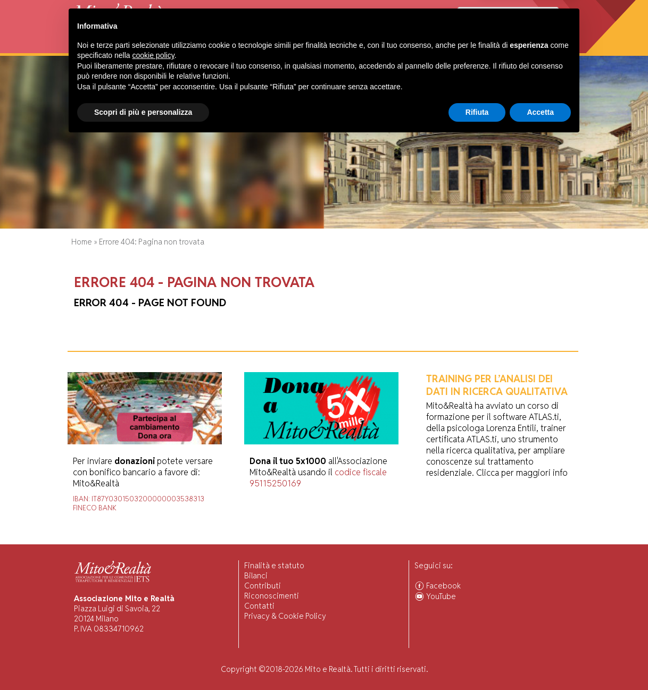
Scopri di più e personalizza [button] (143, 661)
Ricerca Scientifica (242, 48)
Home (80, 48)
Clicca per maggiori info (522, 472)
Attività (151, 48)
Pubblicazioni (309, 48)
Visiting (186, 48)
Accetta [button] (540, 661)
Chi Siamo (113, 48)
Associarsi (537, 48)
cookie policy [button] (153, 604)
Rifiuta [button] (477, 661)
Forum (351, 48)
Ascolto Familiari (400, 48)
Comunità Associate (474, 48)
